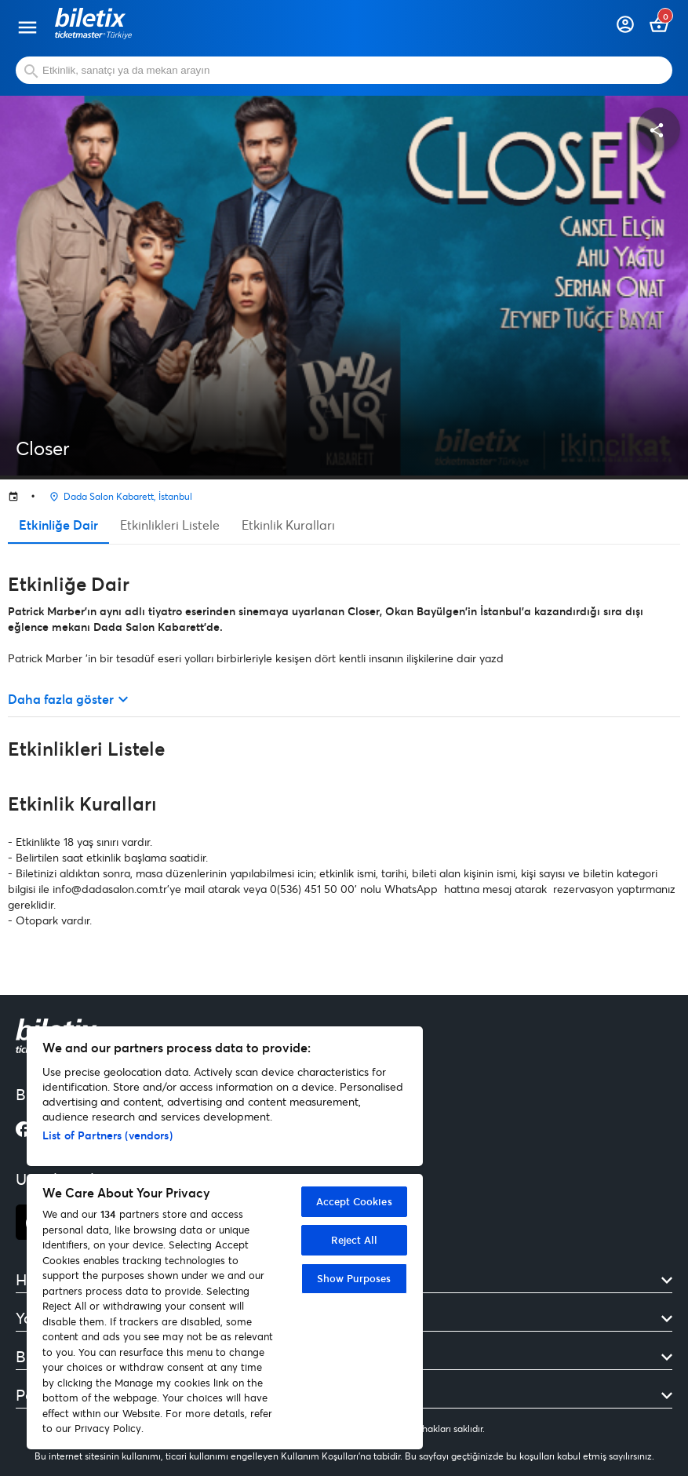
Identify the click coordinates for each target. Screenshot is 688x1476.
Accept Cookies (354, 1201)
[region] (224, 1238)
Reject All (354, 1240)
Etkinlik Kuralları (288, 524)
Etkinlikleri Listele (170, 524)
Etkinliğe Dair (58, 524)
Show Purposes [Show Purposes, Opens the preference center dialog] (354, 1278)
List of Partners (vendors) (107, 1135)
